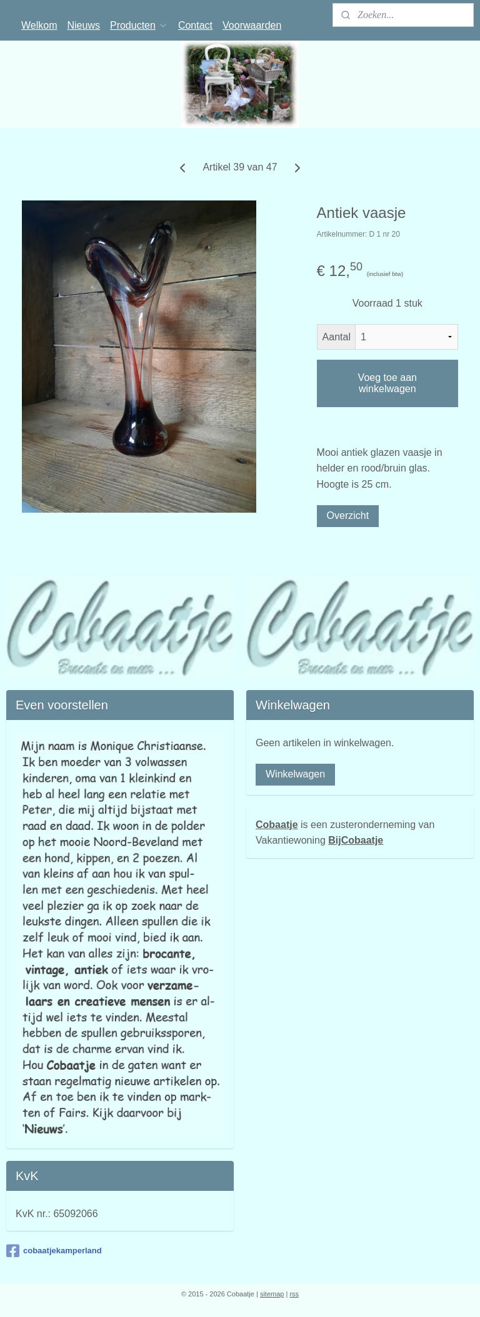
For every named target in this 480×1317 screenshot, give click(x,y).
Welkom (39, 25)
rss (294, 1294)
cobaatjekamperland (54, 1250)
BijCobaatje (355, 840)
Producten (139, 25)
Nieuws (84, 25)
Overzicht (348, 515)
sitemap (272, 1294)
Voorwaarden (251, 25)
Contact (195, 25)
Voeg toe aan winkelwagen (387, 382)
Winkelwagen (295, 774)
